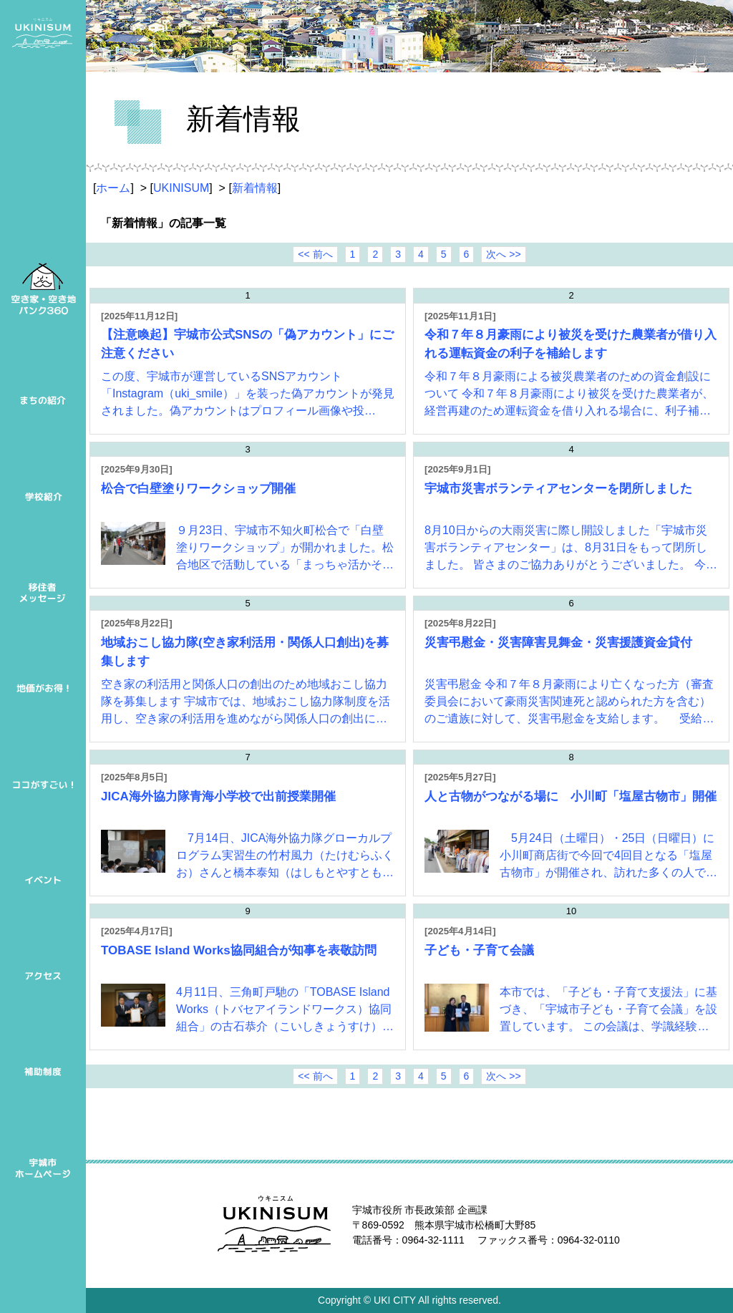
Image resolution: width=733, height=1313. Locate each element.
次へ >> (503, 254)
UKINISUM (181, 188)
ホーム (113, 188)
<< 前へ (315, 254)
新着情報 (255, 188)
